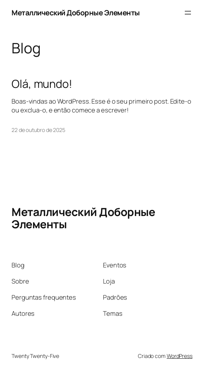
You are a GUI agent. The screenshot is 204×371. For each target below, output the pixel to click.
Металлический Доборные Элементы (76, 13)
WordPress (179, 355)
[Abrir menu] (187, 12)
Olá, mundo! (42, 83)
